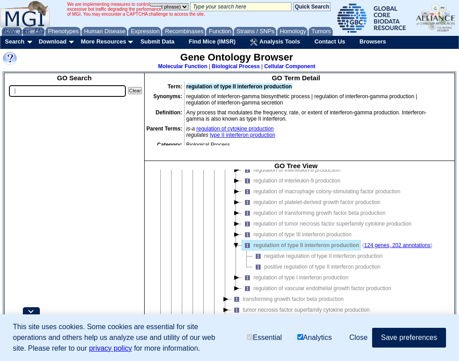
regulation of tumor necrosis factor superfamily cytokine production (327, 223)
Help (25, 30)
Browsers (373, 41)
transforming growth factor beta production (287, 299)
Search (14, 41)
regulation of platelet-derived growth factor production (311, 202)
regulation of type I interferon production (295, 277)
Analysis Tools (275, 42)
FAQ (40, 30)
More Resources (103, 41)
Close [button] (358, 337)
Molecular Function (182, 66)
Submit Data (158, 41)
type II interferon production (242, 135)
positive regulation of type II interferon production (317, 266)
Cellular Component (289, 66)
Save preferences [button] (409, 337)
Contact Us (329, 41)
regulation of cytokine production (235, 129)
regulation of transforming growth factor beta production (314, 213)
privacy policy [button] (110, 348)
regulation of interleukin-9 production (291, 180)
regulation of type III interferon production (297, 234)
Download (52, 41)
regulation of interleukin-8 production (291, 170)
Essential (264, 337)
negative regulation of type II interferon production (317, 256)
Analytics (314, 337)
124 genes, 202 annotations (397, 245)
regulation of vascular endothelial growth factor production (316, 288)
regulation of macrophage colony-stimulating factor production (321, 191)
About (9, 30)
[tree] (296, 252)
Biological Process (236, 66)
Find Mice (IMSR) (212, 41)
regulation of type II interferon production (300, 245)
